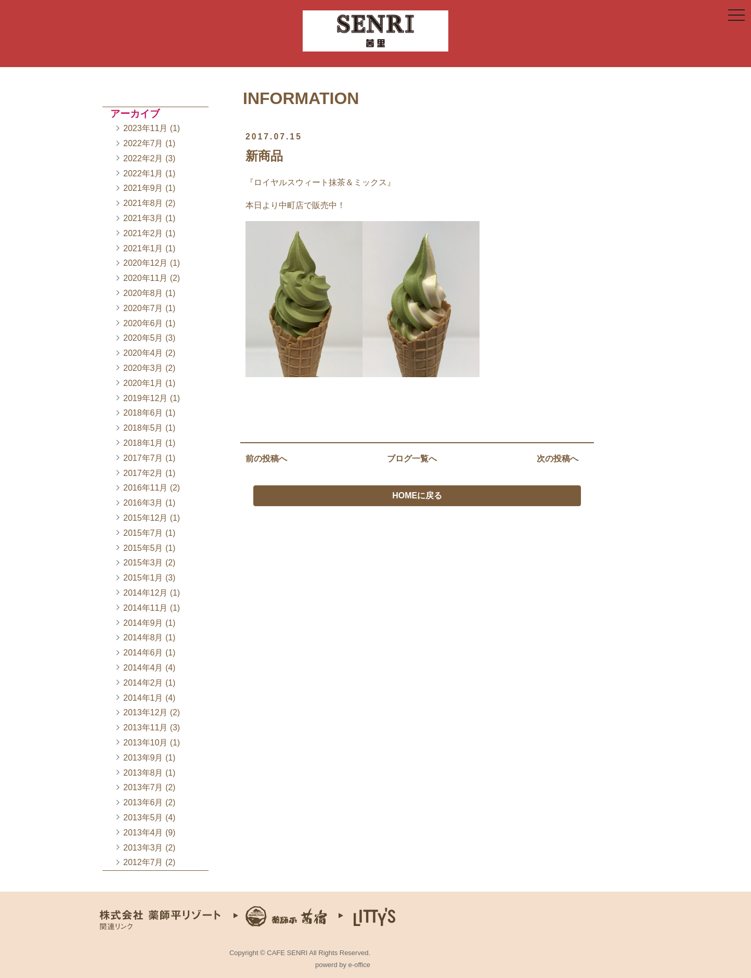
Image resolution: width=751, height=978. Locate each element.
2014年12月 (145, 592)
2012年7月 (143, 862)
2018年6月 (143, 412)
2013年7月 (143, 787)
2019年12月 (145, 398)
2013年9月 (143, 757)
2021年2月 (143, 233)
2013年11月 (145, 727)
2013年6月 (143, 802)
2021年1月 (143, 248)
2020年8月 (143, 293)
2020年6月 (143, 323)
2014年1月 (143, 697)
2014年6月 (143, 652)
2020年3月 (143, 368)
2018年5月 (143, 427)
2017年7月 (143, 458)
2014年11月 (145, 607)
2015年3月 (143, 562)
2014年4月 (143, 667)
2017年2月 (143, 473)
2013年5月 (143, 817)
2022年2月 (143, 158)
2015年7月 (143, 533)
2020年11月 (145, 278)
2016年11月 (145, 487)
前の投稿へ (266, 460)
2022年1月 (143, 173)
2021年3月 (143, 218)
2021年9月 (143, 188)
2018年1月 (143, 443)
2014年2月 (143, 682)
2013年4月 (143, 832)
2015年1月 (143, 577)
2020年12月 (145, 263)
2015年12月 (145, 517)
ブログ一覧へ (412, 460)
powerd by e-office (342, 965)
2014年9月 (143, 623)
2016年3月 (143, 502)
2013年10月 (145, 742)
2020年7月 (143, 308)
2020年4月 (143, 353)
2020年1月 (143, 383)
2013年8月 (143, 772)
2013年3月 (143, 847)
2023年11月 (145, 128)
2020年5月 (143, 337)
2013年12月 (145, 712)
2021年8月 (143, 203)
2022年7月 (143, 143)
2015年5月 (143, 548)
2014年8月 (143, 637)
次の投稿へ (557, 460)
